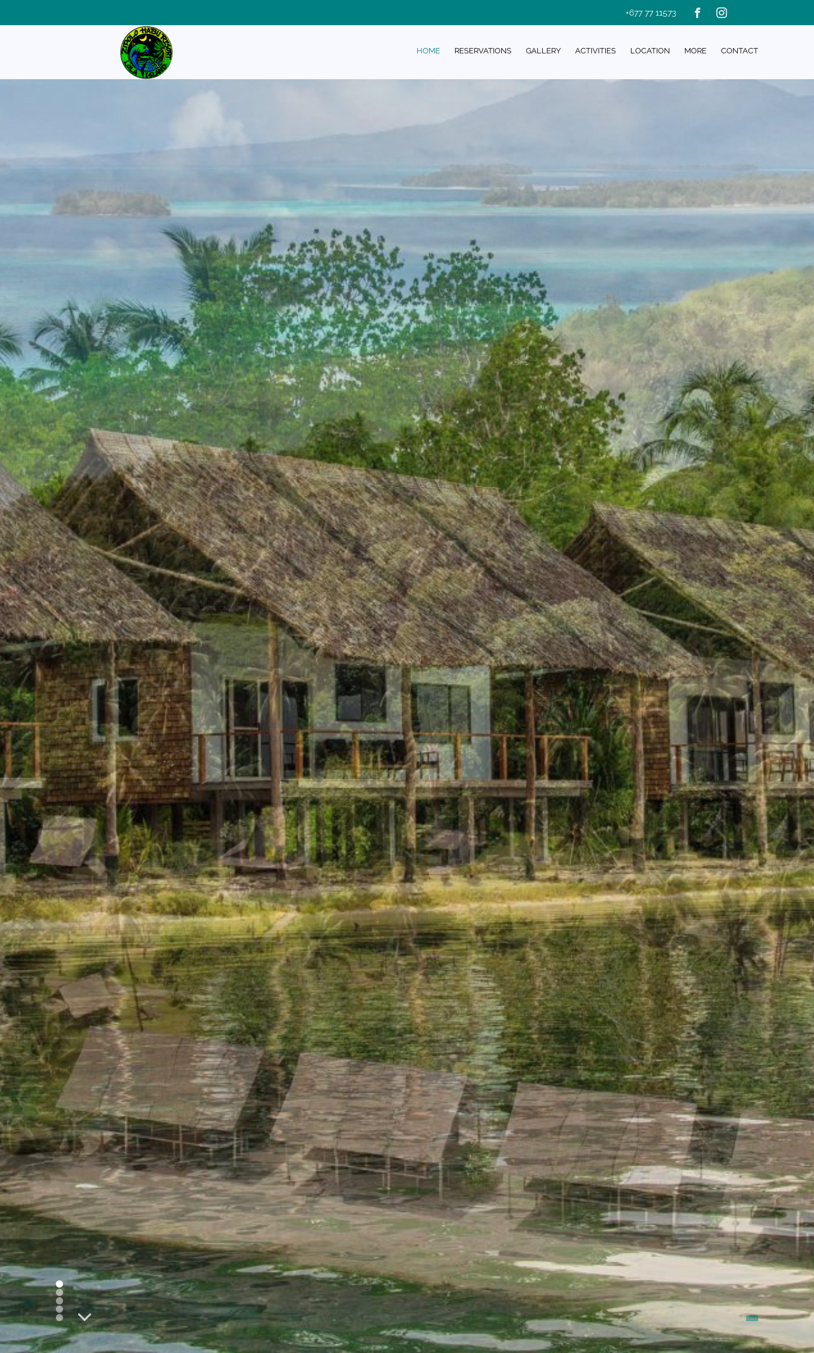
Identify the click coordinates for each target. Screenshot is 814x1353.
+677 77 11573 (651, 12)
